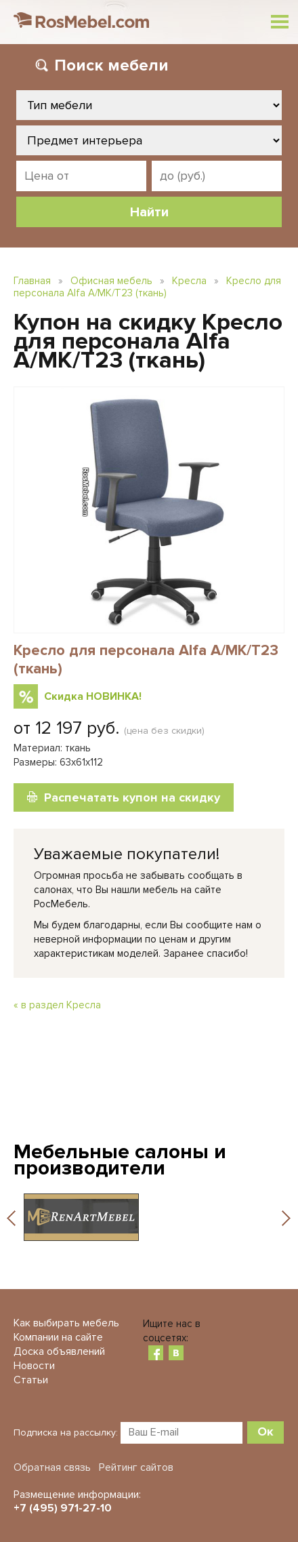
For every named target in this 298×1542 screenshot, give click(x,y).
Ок (265, 1431)
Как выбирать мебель (66, 1323)
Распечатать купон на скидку (132, 797)
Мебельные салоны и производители (120, 1160)
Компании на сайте (58, 1337)
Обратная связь (52, 1467)
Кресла (189, 281)
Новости (34, 1365)
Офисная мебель (111, 281)
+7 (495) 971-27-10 (63, 1508)
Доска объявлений (59, 1351)
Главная (32, 281)
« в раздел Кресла (57, 1005)
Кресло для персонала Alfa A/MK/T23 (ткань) (147, 287)
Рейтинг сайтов (136, 1467)
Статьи (31, 1380)
